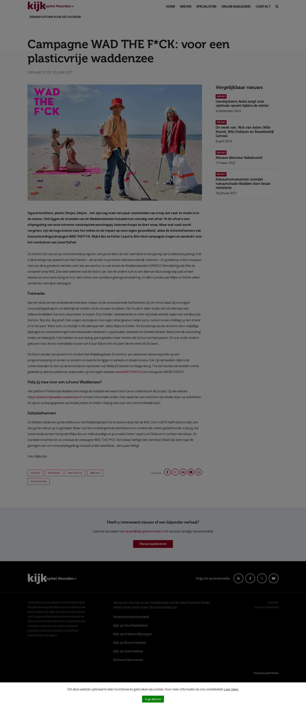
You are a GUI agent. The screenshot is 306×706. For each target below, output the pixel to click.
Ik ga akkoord (153, 699)
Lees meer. (231, 689)
